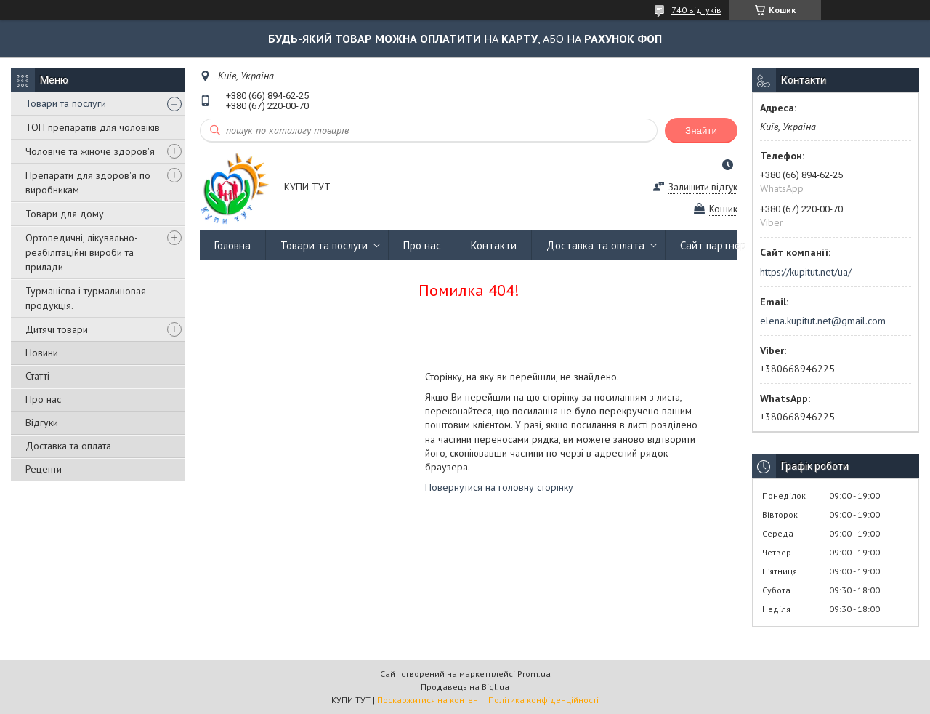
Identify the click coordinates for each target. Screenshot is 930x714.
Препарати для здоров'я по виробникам (87, 182)
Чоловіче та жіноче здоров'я (90, 151)
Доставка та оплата (68, 445)
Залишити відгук (702, 187)
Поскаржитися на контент (429, 699)
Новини (41, 352)
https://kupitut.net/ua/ (806, 271)
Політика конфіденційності (543, 699)
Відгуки (41, 422)
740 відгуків (696, 9)
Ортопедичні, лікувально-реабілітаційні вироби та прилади (81, 252)
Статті (37, 375)
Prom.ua (534, 673)
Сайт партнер (713, 245)
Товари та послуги (65, 103)
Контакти (494, 245)
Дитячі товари (56, 329)
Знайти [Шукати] (701, 130)
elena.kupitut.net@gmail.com (823, 320)
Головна (232, 245)
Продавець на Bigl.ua (465, 686)
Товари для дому (64, 213)
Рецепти (43, 469)
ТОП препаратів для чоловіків (92, 127)
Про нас (43, 399)
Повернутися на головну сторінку (499, 487)
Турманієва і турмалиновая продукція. (85, 298)
